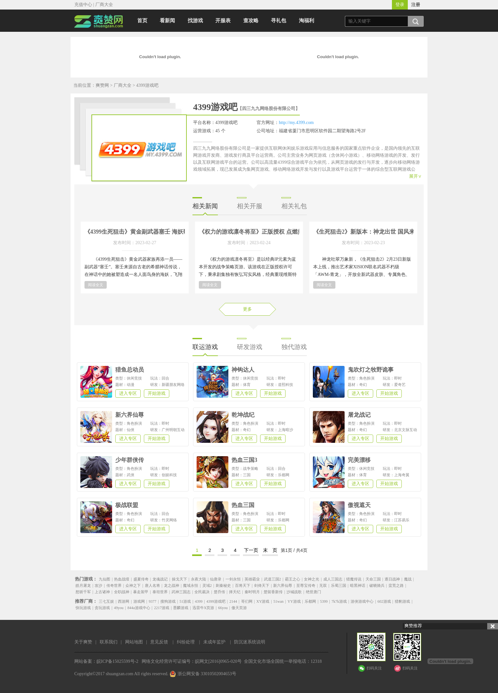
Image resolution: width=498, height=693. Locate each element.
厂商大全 (104, 4)
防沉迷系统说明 (249, 642)
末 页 (270, 550)
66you (223, 608)
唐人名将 (152, 585)
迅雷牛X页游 (203, 608)
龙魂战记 (160, 579)
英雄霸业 (252, 579)
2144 (233, 601)
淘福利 (306, 20)
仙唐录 (215, 579)
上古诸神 (102, 592)
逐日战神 (392, 579)
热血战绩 (121, 579)
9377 (152, 601)
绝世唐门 (313, 592)
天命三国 (373, 579)
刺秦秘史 (223, 585)
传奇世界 (114, 585)
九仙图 (104, 579)
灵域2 (207, 585)
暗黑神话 (357, 585)
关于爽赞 (83, 642)
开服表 (223, 20)
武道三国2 (272, 579)
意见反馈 (159, 642)
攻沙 (98, 585)
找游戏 (195, 20)
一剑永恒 (233, 579)
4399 (198, 601)
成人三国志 (332, 579)
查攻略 (251, 20)
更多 (247, 309)
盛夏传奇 (141, 579)
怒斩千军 (83, 592)
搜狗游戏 (168, 601)
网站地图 (134, 642)
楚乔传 (219, 592)
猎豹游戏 (402, 601)
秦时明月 (252, 592)
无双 (323, 585)
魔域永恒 (190, 585)
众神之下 (133, 585)
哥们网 (246, 601)
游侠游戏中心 (362, 601)
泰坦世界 (160, 592)
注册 (415, 4)
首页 (142, 20)
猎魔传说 (353, 579)
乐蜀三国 (338, 585)
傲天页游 (239, 608)
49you (119, 608)
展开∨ (415, 176)
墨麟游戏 (180, 608)
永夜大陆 (198, 579)
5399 (323, 601)
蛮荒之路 (396, 585)
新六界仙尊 (282, 585)
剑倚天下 (261, 585)
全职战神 (121, 592)
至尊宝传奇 (305, 585)
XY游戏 (262, 601)
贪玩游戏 (102, 608)
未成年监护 (214, 642)
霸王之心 (292, 579)
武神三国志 (181, 592)
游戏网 (139, 601)
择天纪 (234, 592)
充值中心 (83, 4)
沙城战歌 (294, 592)
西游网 (123, 601)
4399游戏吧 (147, 85)
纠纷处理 (186, 642)
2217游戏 (161, 608)
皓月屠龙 (83, 585)
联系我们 (109, 642)
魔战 (408, 579)
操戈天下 (179, 579)
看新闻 (167, 20)
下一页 (251, 550)
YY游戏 (293, 601)
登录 (399, 4)
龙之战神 (171, 585)
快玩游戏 (83, 608)
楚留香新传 (273, 592)
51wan (278, 601)
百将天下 (242, 585)
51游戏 (185, 601)
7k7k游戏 (339, 601)
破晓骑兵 (377, 585)
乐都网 (310, 601)
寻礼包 (278, 20)
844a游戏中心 (138, 608)
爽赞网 (102, 85)
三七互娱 (106, 601)
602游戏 (384, 601)
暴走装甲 (140, 592)
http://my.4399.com (296, 122)
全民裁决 (202, 592)
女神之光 (311, 579)
